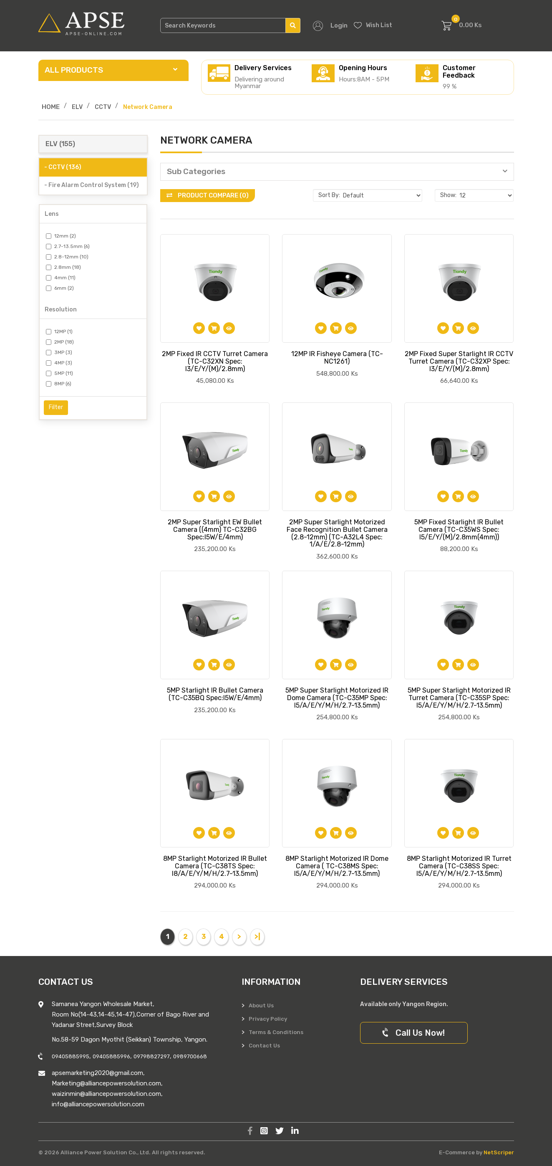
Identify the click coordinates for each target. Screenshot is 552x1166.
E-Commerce (457, 1152)
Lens (52, 214)
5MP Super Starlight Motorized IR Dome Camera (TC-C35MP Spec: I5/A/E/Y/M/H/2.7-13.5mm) (336, 697)
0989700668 (190, 1056)
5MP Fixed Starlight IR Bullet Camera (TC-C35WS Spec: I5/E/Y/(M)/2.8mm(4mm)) (459, 529)
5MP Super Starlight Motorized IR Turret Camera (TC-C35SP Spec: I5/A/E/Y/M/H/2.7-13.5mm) (459, 697)
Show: (448, 195)
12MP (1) (59, 331)
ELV (77, 107)
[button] (337, 172)
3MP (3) (59, 352)
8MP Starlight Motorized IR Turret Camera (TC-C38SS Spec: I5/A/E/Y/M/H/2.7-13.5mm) (459, 866)
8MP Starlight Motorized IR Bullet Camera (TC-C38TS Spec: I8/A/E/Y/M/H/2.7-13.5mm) (215, 866)
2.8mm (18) (63, 267)
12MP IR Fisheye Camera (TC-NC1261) (337, 357)
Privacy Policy (268, 1019)
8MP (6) (58, 384)
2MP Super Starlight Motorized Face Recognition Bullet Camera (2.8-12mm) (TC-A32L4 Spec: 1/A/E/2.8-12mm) (337, 533)
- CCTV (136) (62, 167)
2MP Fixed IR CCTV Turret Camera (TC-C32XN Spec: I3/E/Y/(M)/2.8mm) (215, 361)
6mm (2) (60, 288)
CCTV (103, 107)
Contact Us (264, 1045)
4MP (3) (59, 363)
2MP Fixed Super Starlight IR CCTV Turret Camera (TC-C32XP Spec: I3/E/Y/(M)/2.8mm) (459, 361)
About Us (261, 1005)
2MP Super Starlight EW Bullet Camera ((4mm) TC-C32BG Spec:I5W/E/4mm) (215, 529)
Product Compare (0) (207, 195)
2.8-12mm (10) (67, 257)
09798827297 (152, 1056)
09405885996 (111, 1056)
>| (257, 937)
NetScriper (499, 1152)
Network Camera (147, 107)
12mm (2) (61, 236)
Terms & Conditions (276, 1032)
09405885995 (70, 1056)
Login (339, 25)
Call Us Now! (414, 1033)
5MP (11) (59, 373)
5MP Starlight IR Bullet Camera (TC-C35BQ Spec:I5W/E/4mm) (215, 694)
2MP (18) (60, 342)
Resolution (61, 309)
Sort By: (329, 195)
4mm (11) (61, 278)
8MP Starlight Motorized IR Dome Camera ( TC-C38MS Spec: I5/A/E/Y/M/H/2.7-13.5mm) (336, 866)
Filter (56, 407)
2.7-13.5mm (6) (68, 246)
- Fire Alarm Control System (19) (91, 185)
